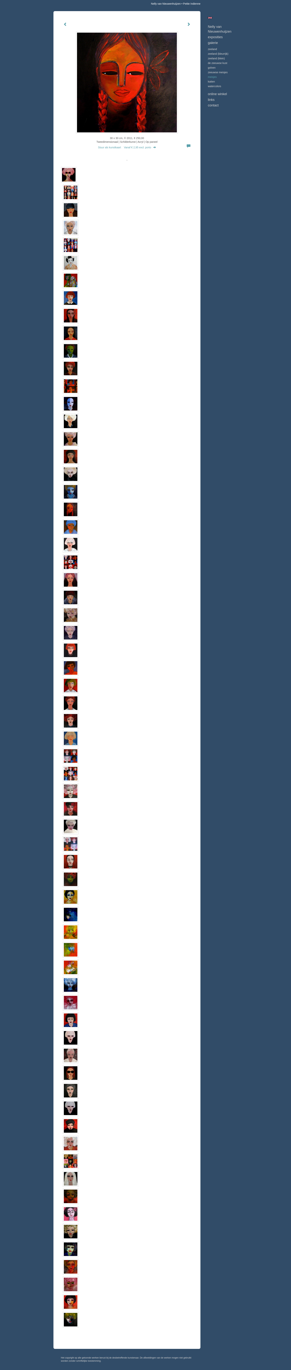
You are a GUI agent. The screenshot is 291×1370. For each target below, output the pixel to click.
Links (211, 100)
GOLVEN (211, 67)
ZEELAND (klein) (216, 58)
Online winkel (217, 94)
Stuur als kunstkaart (127, 147)
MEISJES (212, 76)
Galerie (213, 43)
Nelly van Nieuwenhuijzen (166, 3)
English (210, 18)
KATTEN (211, 81)
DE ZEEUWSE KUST (217, 63)
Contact (213, 105)
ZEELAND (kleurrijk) (218, 53)
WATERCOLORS (214, 86)
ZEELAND (212, 49)
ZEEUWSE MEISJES (218, 72)
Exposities (215, 37)
